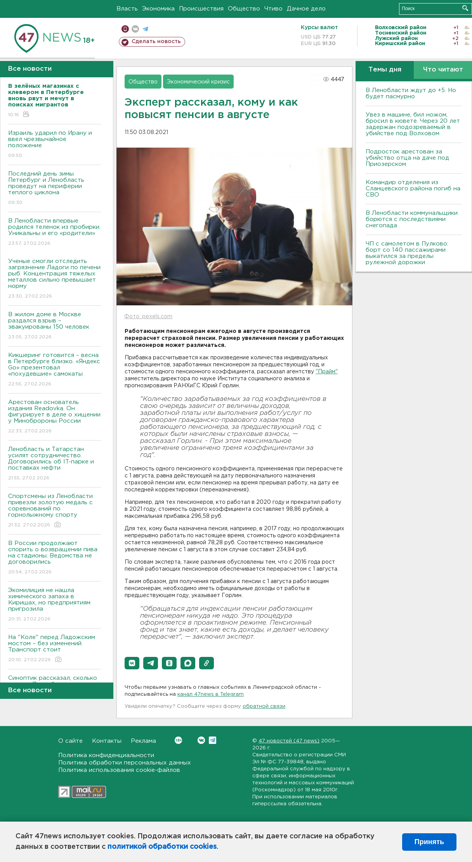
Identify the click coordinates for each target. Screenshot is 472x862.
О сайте (70, 741)
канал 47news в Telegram (210, 694)
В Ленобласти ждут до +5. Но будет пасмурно (411, 93)
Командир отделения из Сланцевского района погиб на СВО (413, 188)
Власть (127, 8)
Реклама (143, 741)
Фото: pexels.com (148, 316)
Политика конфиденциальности (106, 755)
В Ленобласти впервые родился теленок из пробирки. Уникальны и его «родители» (54, 232)
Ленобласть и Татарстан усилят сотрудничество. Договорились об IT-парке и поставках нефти (54, 464)
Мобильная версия (125, 29)
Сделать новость (156, 41)
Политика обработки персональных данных (124, 762)
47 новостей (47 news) (289, 741)
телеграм (145, 29)
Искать (465, 8)
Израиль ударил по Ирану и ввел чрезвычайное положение (54, 145)
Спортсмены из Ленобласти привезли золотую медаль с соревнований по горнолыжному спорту (54, 511)
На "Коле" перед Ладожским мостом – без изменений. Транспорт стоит (54, 649)
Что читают (443, 70)
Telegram (212, 740)
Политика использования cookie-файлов (119, 770)
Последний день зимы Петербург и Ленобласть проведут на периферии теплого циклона (54, 188)
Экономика (158, 8)
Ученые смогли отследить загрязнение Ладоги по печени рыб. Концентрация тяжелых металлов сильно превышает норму (54, 279)
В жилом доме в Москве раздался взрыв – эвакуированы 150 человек (54, 326)
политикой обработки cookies (162, 847)
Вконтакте (178, 740)
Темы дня (384, 70)
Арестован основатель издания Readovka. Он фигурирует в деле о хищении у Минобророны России (54, 417)
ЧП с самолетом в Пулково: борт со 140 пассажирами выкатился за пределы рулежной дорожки (407, 253)
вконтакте (135, 29)
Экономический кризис (198, 82)
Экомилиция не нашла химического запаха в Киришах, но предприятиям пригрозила (54, 605)
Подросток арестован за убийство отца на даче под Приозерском (407, 158)
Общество (244, 8)
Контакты (106, 741)
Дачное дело (306, 8)
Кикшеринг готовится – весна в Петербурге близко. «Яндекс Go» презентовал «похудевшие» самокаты (54, 370)
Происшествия (201, 8)
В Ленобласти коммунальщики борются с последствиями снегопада (412, 219)
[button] (132, 663)
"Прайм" (327, 371)
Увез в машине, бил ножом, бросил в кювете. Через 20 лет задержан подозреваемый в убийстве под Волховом (413, 124)
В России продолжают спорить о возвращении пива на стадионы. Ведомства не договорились (54, 558)
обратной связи (264, 706)
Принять (429, 842)
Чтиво (273, 8)
